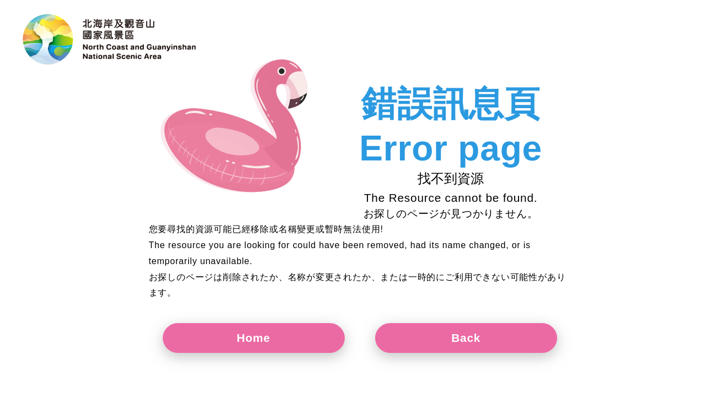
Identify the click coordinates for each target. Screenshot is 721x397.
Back (465, 337)
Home (253, 337)
